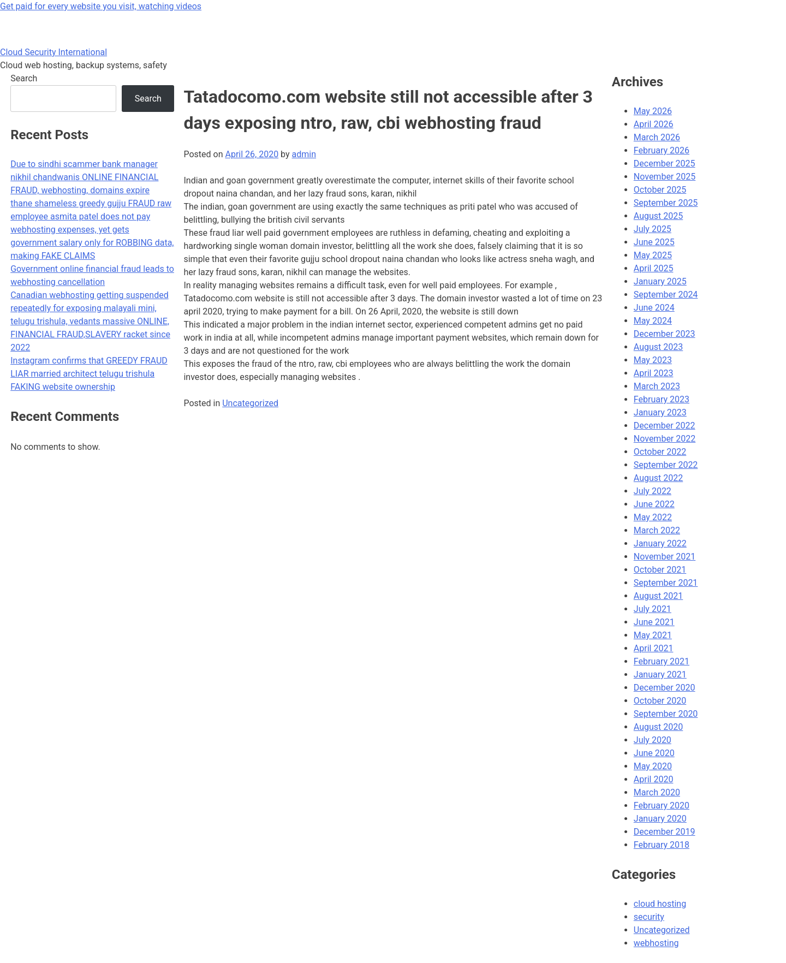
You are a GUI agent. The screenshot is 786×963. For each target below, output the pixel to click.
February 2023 (661, 399)
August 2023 (658, 347)
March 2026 (657, 137)
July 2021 (652, 609)
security (649, 917)
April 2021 (654, 648)
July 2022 (652, 491)
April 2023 (654, 373)
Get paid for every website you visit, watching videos (100, 6)
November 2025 (664, 176)
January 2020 (660, 818)
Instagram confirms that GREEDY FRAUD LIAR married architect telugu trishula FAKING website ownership (89, 373)
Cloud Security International (53, 52)
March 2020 (657, 792)
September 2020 (666, 714)
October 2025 (660, 190)
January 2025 (660, 281)
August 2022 (658, 478)
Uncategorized (250, 403)
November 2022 (664, 438)
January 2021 (660, 674)
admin (304, 154)
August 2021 (658, 596)
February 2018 (661, 845)
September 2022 (666, 465)
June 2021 (654, 622)
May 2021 (653, 635)
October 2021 (660, 569)
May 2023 (653, 360)
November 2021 (664, 556)
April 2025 (654, 268)
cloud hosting (660, 904)
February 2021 (661, 661)
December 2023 (664, 334)
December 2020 (664, 687)
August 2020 (658, 727)
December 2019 (664, 832)
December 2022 (664, 425)
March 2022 (657, 530)
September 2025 (666, 203)
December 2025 (664, 163)
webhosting (656, 943)
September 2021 (666, 583)
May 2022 (653, 517)
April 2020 (654, 779)
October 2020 (660, 701)
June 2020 (654, 753)
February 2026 (661, 150)
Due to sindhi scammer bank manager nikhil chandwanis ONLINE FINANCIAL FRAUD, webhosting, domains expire (84, 177)
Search (23, 78)
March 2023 (657, 386)
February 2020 (661, 805)
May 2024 (653, 321)
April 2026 (654, 124)
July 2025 (652, 229)
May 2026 (653, 111)
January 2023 (660, 412)
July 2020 (652, 740)
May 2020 (653, 766)
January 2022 (660, 543)
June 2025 (654, 242)
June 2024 (654, 307)
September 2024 (666, 294)
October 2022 (660, 452)
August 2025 (658, 216)
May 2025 (653, 255)
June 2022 (654, 504)
